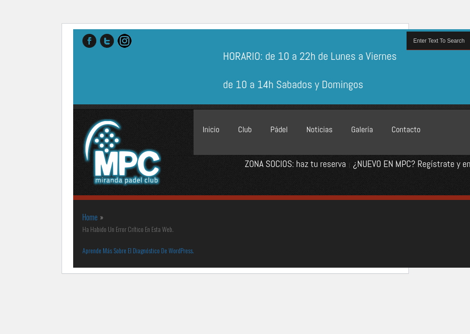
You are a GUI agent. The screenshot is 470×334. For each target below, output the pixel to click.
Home (90, 217)
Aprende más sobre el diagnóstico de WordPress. (138, 250)
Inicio (211, 129)
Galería (362, 129)
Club (245, 129)
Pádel (279, 129)
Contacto (405, 129)
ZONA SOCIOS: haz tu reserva (295, 164)
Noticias (319, 129)
